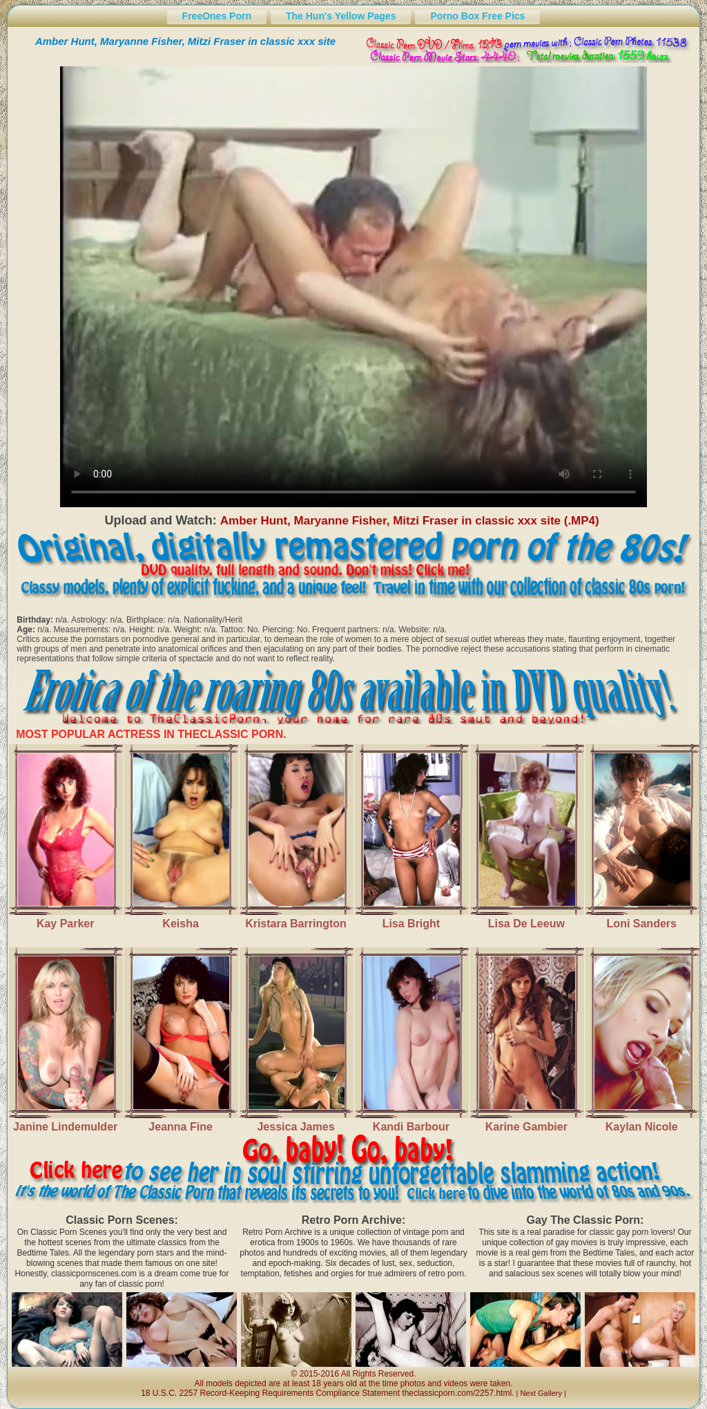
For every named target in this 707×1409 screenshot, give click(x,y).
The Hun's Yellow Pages (341, 15)
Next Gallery (541, 1393)
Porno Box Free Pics (477, 15)
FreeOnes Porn (216, 15)
